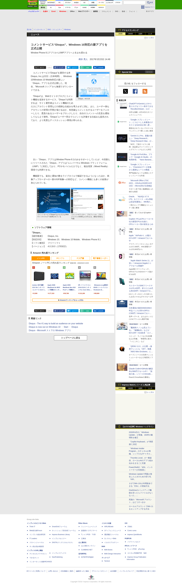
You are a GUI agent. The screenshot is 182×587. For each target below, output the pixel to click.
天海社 (129, 527)
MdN (103, 546)
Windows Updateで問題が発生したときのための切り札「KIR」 (140, 476)
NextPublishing (57, 557)
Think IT (32, 527)
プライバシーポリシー (99, 571)
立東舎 (83, 538)
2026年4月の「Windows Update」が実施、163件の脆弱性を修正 (141, 435)
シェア (61, 67)
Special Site (127, 72)
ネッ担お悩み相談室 (37, 546)
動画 (123, 11)
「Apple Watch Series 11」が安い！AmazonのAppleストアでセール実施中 (141, 263)
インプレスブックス (59, 553)
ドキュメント (106, 11)
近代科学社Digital (87, 557)
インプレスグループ (126, 571)
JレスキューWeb (110, 538)
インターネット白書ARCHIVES (41, 562)
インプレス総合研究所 (37, 534)
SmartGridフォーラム (59, 527)
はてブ (74, 67)
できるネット (34, 558)
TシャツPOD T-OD (88, 534)
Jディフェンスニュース (112, 530)
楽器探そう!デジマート (89, 530)
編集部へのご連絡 (82, 571)
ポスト (42, 67)
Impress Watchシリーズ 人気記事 (136, 385)
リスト (49, 67)
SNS (116, 11)
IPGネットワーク (131, 546)
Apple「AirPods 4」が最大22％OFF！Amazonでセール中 (141, 238)
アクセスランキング (130, 30)
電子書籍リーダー (100, 258)
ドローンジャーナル (37, 542)
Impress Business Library (61, 534)
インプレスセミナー (59, 538)
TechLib (107, 561)
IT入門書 (80, 258)
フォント (132, 11)
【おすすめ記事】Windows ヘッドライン (138, 427)
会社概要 (113, 571)
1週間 (140, 34)
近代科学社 (82, 554)
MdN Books (108, 550)
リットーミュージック (89, 527)
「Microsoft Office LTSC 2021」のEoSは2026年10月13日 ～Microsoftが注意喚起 (140, 183)
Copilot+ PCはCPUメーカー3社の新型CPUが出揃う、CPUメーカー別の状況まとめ (141, 221)
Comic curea (131, 530)
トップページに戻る (70, 338)
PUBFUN (128, 538)
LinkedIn (101, 67)
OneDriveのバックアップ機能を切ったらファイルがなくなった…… (141, 492)
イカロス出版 (106, 523)
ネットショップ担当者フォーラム (64, 530)
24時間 (130, 34)
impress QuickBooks (134, 534)
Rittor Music (83, 523)
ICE (126, 523)
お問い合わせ (53, 571)
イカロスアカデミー (111, 542)
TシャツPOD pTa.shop (136, 549)
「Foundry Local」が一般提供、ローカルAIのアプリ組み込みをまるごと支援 (141, 460)
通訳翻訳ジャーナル (111, 534)
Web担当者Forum (36, 530)
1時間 (120, 34)
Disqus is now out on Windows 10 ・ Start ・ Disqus (53, 327)
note (87, 67)
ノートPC (41, 258)
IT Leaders (33, 538)
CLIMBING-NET (87, 550)
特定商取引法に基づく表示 (146, 571)
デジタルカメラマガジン (38, 554)
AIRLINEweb (108, 527)
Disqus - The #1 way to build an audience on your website (56, 323)
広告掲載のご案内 (67, 571)
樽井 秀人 (83, 59)
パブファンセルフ (133, 542)
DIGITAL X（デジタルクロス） (63, 542)
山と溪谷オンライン (88, 546)
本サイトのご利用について (36, 571)
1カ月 (150, 34)
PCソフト (61, 258)
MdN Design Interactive (112, 554)
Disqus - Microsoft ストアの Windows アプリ (50, 330)
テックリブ (106, 558)
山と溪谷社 (82, 542)
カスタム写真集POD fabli (137, 553)
